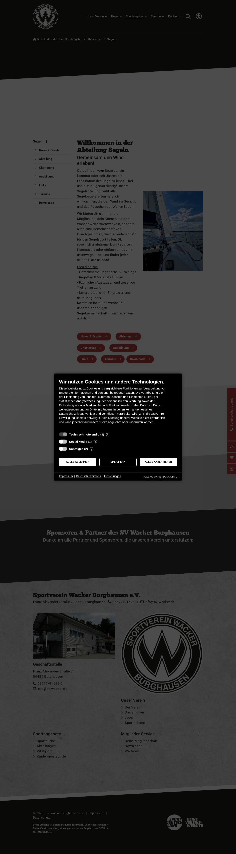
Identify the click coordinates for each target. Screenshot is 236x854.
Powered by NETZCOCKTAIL (160, 476)
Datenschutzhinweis (88, 476)
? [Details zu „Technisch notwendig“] (107, 434)
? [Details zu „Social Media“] (95, 441)
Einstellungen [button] (112, 476)
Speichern (118, 462)
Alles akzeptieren (158, 462)
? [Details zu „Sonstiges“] (91, 448)
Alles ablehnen (77, 462)
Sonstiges (76, 449)
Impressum (66, 476)
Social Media (78, 441)
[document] (118, 404)
